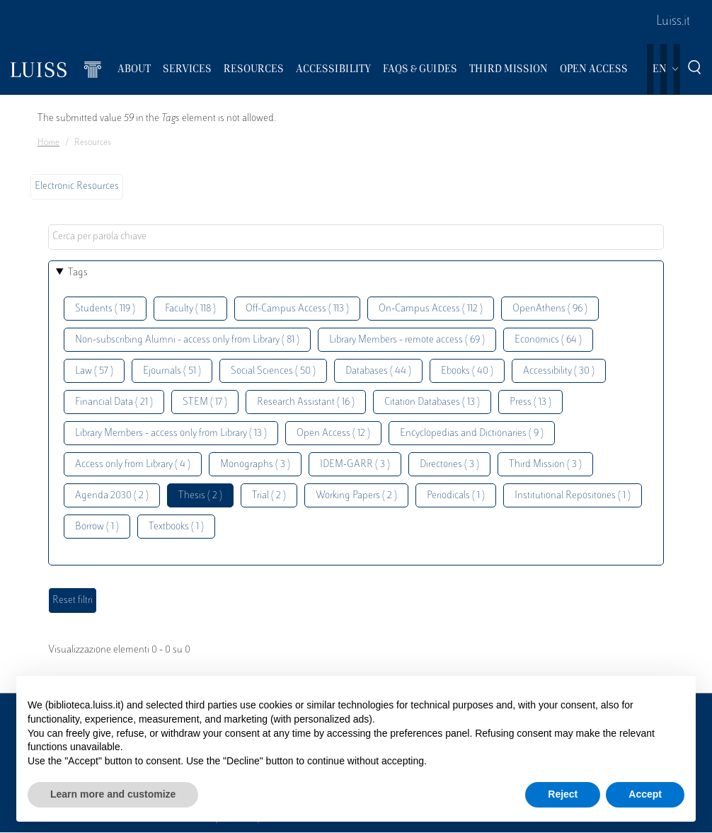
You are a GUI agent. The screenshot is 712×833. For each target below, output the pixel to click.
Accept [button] (645, 794)
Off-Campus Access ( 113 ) (297, 309)
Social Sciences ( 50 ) (273, 371)
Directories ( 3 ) (449, 464)
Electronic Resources (77, 186)
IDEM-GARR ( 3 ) (355, 464)
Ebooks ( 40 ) (467, 371)
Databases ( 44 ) (378, 371)
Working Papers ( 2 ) (356, 495)
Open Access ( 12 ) (333, 433)
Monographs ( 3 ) (255, 464)
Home (48, 143)
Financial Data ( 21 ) (114, 402)
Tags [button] (78, 273)
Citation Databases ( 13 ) (432, 402)
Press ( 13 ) (530, 402)
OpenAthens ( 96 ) (549, 309)
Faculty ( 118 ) (190, 309)
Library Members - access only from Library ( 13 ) (171, 433)
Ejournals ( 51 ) (172, 371)
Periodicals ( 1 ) (456, 495)
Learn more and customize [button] (113, 794)
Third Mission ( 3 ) (545, 464)
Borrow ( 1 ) (97, 527)
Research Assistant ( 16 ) (306, 402)
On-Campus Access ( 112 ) (431, 309)
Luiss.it (673, 22)
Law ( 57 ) (94, 371)
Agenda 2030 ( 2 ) (112, 495)
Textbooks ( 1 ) (176, 527)
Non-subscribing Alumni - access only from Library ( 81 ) (187, 340)
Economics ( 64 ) (548, 340)
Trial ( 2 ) (269, 495)
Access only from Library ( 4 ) (132, 464)
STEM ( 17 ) (205, 402)
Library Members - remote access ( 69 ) (407, 340)
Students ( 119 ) (105, 309)
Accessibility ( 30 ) (559, 371)
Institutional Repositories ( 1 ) (573, 495)
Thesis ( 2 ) (200, 495)
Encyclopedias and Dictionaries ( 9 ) (472, 433)
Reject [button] (563, 794)
